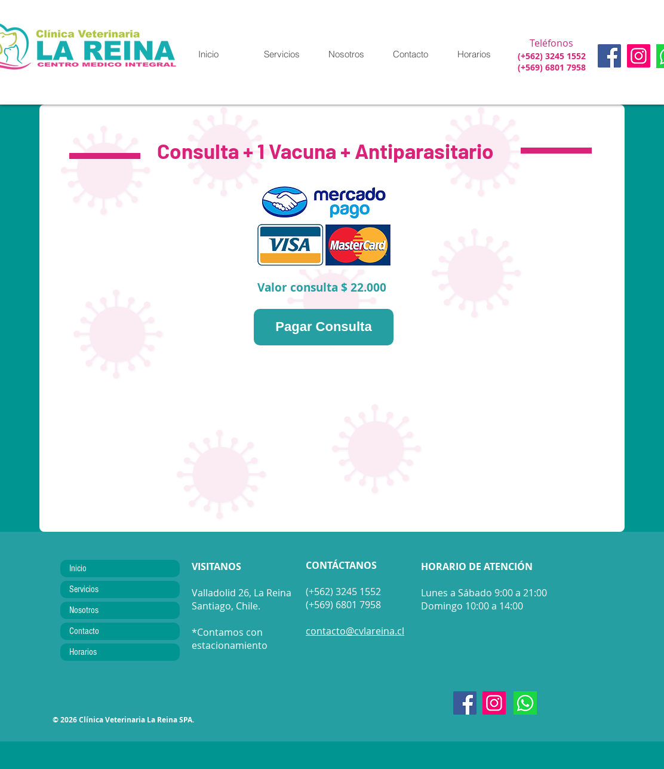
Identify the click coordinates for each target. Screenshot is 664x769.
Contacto (84, 631)
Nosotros (84, 610)
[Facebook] (609, 56)
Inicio (78, 568)
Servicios (84, 589)
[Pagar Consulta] (324, 327)
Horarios (83, 652)
